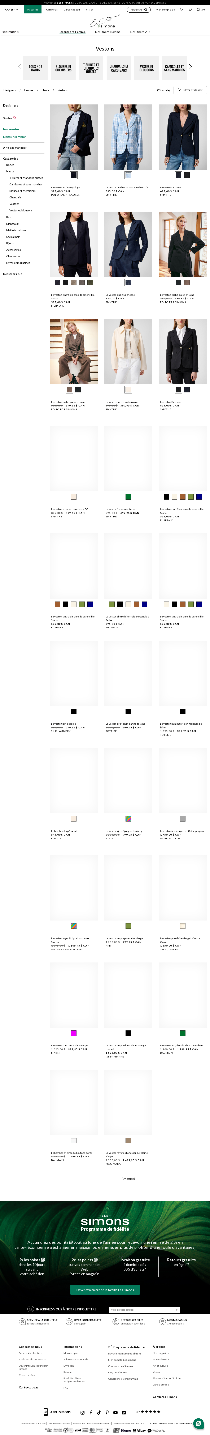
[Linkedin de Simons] (124, 1412)
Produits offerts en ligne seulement (75, 1380)
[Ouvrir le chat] (198, 1423)
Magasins (32, 9)
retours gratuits (129, 2)
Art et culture (160, 1365)
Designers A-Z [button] (140, 32)
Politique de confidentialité (126, 1423)
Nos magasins (161, 1353)
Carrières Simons (165, 1397)
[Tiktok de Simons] (99, 1412)
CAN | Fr (10, 9)
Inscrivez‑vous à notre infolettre (61, 1308)
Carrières (52, 9)
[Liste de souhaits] (181, 9)
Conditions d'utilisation (59, 1423)
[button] (139, 10)
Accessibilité (79, 1423)
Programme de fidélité (105, 1229)
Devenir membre (124, 1353)
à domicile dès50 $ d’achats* (134, 1264)
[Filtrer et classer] (190, 90)
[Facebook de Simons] (91, 1412)
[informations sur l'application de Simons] (58, 1414)
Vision (89, 9)
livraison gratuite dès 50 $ (94, 2)
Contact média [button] (27, 1375)
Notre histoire (161, 1359)
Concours (120, 1366)
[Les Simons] (105, 1220)
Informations (73, 1346)
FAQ (66, 1387)
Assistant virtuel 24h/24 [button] (32, 1359)
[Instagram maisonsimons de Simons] (82, 1412)
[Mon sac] (201, 10)
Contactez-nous (30, 1346)
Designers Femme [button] (73, 32)
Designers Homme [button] (108, 32)
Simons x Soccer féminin (167, 1378)
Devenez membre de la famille (105, 1290)
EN (142, 1423)
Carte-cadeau (72, 9)
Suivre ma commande (76, 1359)
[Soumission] (177, 1310)
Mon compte (165, 9)
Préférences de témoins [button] (98, 1423)
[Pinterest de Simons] (107, 1412)
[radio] (74, 175)
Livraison (69, 1365)
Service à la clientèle (30, 1353)
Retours (68, 1372)
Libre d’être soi (161, 1384)
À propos (159, 1346)
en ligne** (181, 1262)
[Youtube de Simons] (115, 1412)
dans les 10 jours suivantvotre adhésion (32, 1267)
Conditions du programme (123, 1378)
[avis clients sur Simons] (147, 1412)
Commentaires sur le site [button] (33, 1423)
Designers (10, 105)
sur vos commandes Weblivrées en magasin (84, 1267)
